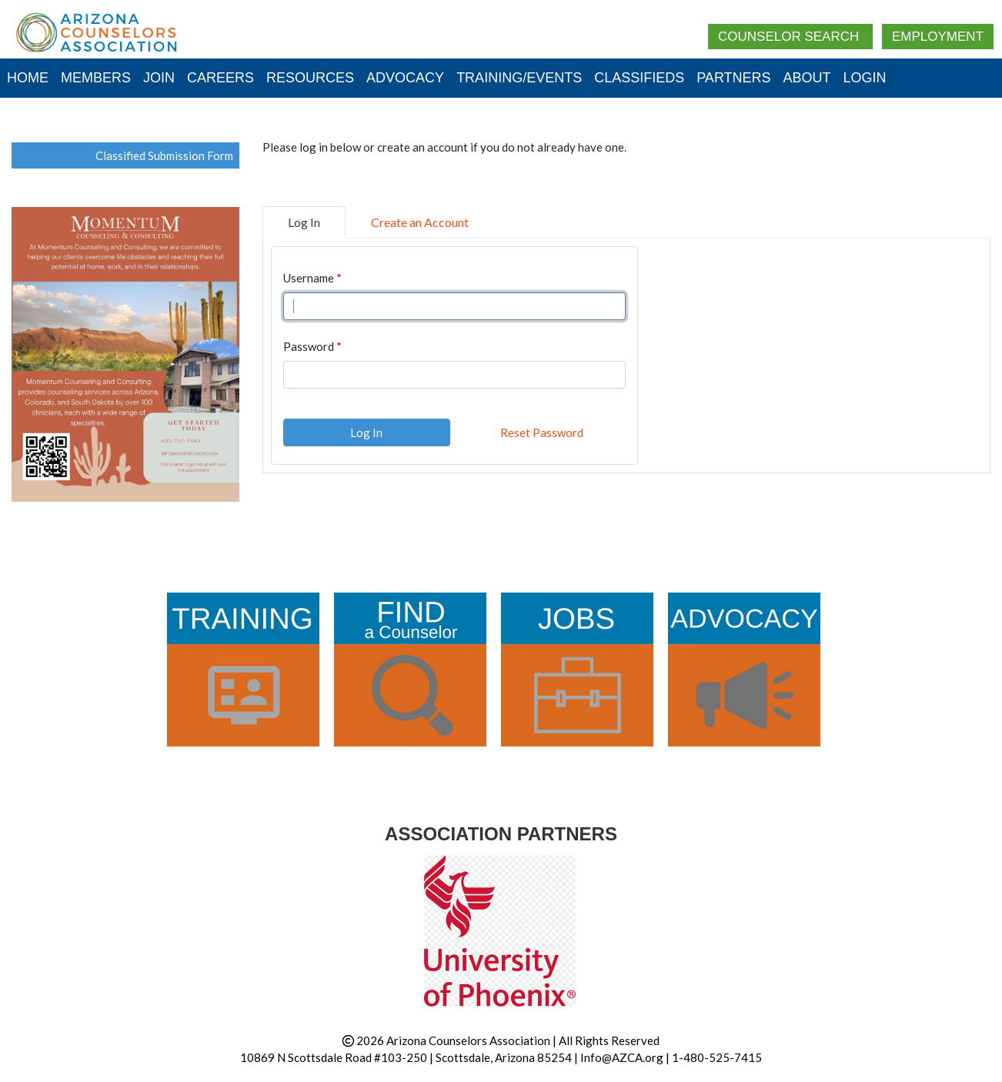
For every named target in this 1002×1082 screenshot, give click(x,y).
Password (308, 346)
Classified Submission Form (164, 155)
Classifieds (639, 77)
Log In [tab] (304, 222)
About (807, 77)
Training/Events (519, 77)
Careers (220, 77)
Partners (733, 77)
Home (27, 77)
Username (308, 278)
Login (865, 77)
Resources (310, 77)
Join (159, 77)
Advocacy (405, 77)
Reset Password (541, 432)
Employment (938, 36)
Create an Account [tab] (420, 222)
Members (96, 77)
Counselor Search (790, 36)
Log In (366, 432)
